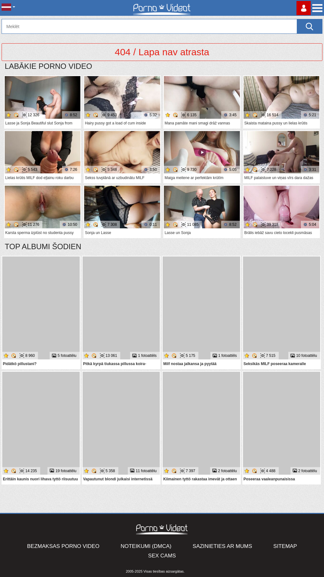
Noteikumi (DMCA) (146, 546)
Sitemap (285, 546)
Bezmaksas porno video (63, 546)
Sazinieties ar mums (222, 546)
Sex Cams (162, 556)
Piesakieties (303, 8)
